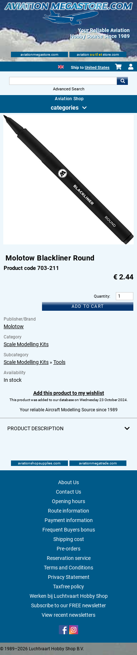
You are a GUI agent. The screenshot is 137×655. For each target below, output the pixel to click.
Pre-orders (68, 549)
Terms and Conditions (68, 567)
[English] (61, 66)
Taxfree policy (68, 586)
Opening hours (68, 501)
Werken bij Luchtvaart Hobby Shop (69, 596)
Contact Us (68, 492)
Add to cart (88, 306)
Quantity (101, 296)
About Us (68, 482)
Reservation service (69, 558)
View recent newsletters (68, 615)
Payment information (69, 520)
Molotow (14, 326)
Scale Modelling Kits (26, 344)
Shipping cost (68, 539)
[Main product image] (68, 243)
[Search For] (63, 81)
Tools (59, 362)
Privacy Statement (69, 577)
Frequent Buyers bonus (68, 530)
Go (122, 81)
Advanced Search (68, 89)
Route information (68, 511)
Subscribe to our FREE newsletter (68, 605)
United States (97, 67)
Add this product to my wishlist (68, 393)
